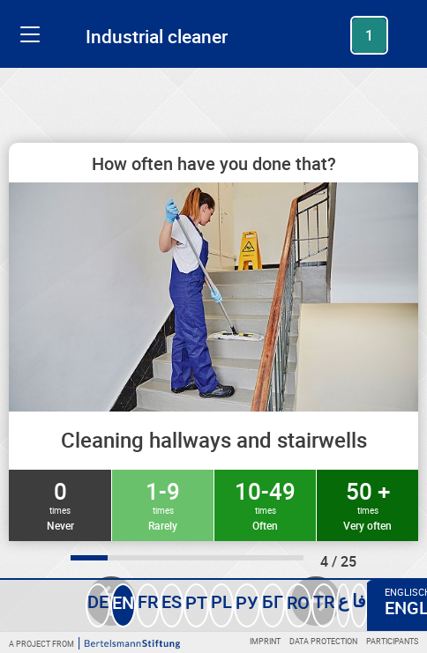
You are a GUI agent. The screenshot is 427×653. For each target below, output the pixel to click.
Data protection (323, 641)
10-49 (265, 504)
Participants (392, 641)
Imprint (265, 641)
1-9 (163, 504)
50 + (367, 504)
